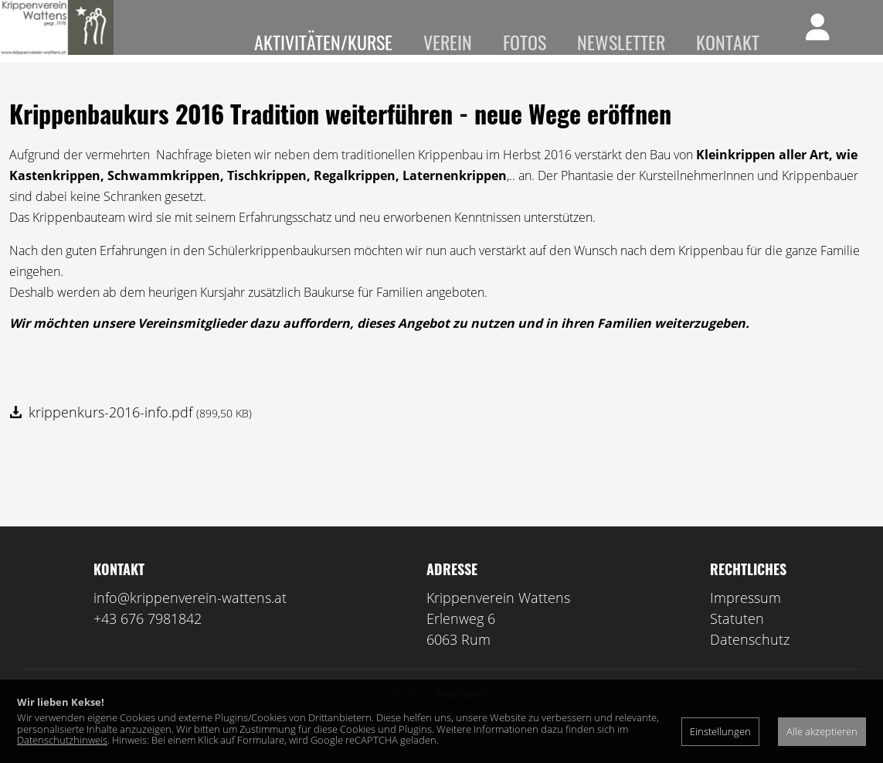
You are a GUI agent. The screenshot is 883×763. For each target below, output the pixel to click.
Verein (447, 42)
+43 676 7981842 (147, 641)
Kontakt (727, 42)
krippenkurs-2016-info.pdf (140, 434)
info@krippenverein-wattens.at (190, 620)
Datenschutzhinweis (62, 740)
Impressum (745, 620)
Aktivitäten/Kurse (323, 42)
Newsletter (621, 42)
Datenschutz (750, 661)
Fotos (524, 42)
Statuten (737, 641)
